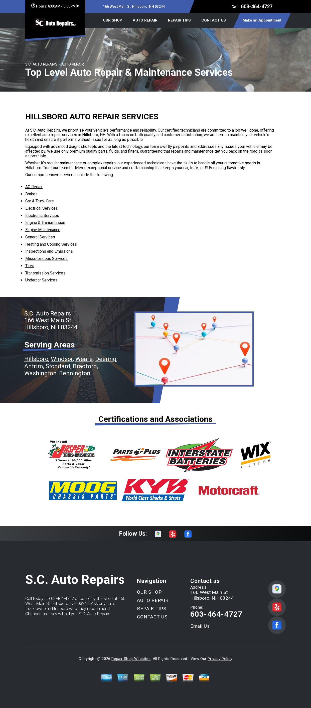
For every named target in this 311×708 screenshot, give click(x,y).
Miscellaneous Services (46, 258)
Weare (84, 359)
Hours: (55, 6)
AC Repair (34, 186)
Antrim (33, 366)
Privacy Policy (220, 658)
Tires (29, 265)
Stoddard (58, 366)
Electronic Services (42, 215)
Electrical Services (41, 208)
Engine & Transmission (45, 222)
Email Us (200, 626)
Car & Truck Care (39, 201)
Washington (40, 373)
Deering (105, 359)
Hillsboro (36, 359)
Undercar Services (41, 280)
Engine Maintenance (42, 229)
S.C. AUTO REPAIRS (41, 64)
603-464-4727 (256, 7)
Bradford (85, 366)
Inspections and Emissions (49, 251)
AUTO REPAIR (145, 20)
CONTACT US (213, 20)
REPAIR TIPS (179, 20)
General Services (40, 237)
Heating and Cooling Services (51, 244)
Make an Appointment (262, 20)
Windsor (62, 359)
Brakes (31, 194)
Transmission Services (45, 273)
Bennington (74, 373)
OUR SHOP (112, 20)
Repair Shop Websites (130, 658)
